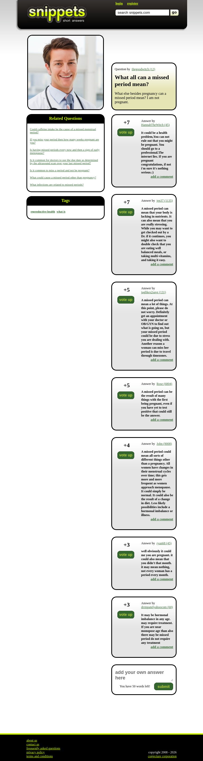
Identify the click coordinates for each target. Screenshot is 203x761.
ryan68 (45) (163, 543)
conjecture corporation (162, 756)
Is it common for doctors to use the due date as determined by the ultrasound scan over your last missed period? (64, 161)
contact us (32, 744)
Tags (65, 200)
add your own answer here (144, 675)
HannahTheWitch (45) (155, 125)
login (119, 3)
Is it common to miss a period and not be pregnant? (59, 170)
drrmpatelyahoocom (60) (157, 607)
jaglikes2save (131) (153, 292)
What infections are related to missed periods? (57, 184)
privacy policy (35, 752)
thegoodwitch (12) (143, 69)
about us (31, 740)
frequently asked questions (43, 748)
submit (164, 686)
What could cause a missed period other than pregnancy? (63, 177)
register (132, 3)
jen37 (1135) (164, 200)
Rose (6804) (164, 384)
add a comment (162, 176)
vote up (125, 132)
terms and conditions (39, 756)
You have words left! (135, 686)
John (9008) (164, 444)
